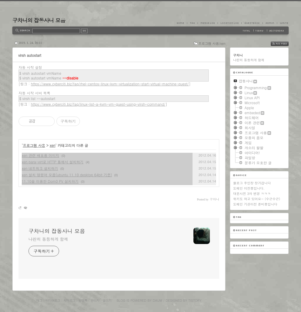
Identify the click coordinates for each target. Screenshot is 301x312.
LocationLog (229, 23)
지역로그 (69, 300)
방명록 (82, 300)
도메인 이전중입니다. (249, 188)
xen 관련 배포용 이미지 (40, 155)
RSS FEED (284, 44)
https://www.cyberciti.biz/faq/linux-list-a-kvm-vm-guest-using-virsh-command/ (98, 104)
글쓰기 (107, 300)
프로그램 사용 (34, 145)
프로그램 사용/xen (211, 43)
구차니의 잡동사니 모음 (38, 20)
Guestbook (251, 23)
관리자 (95, 300)
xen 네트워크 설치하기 (40, 168)
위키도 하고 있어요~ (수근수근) (256, 199)
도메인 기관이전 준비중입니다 (255, 204)
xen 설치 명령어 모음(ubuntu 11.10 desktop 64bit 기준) (67, 174)
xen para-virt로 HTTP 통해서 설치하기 (52, 161)
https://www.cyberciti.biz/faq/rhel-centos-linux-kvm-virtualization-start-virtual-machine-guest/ (110, 83)
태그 (39, 300)
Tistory (195, 300)
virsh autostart (29, 55)
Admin (269, 23)
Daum (157, 300)
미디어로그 (53, 300)
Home (182, 23)
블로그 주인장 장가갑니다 (252, 183)
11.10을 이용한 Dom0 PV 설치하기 (50, 181)
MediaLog (208, 23)
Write (283, 23)
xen (52, 145)
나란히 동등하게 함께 (48, 239)
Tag (192, 23)
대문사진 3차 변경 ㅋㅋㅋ (251, 193)
